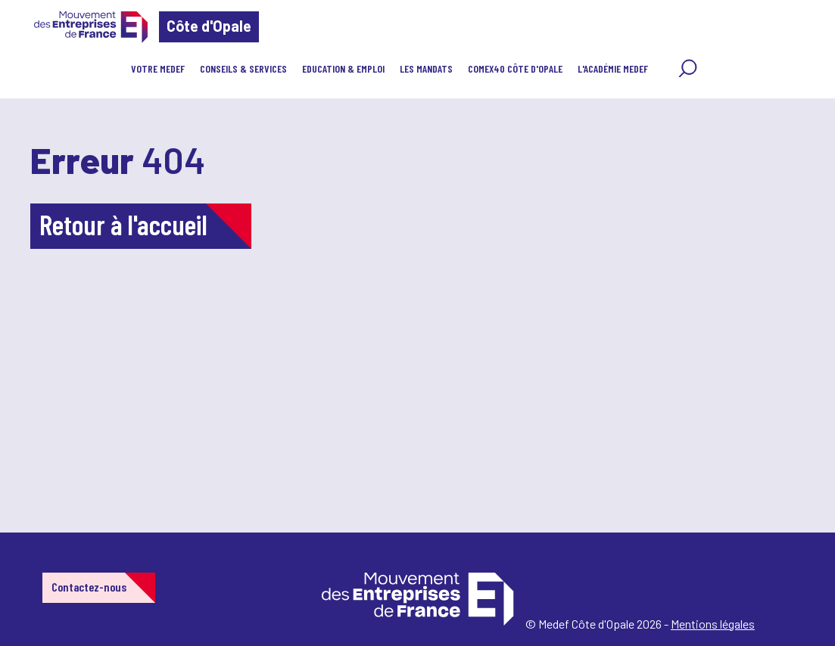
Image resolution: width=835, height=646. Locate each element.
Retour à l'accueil (123, 224)
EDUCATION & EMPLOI (343, 68)
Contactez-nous (88, 586)
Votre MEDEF (158, 68)
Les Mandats (426, 68)
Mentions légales (713, 623)
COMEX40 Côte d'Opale (515, 68)
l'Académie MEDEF (613, 68)
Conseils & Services (243, 68)
